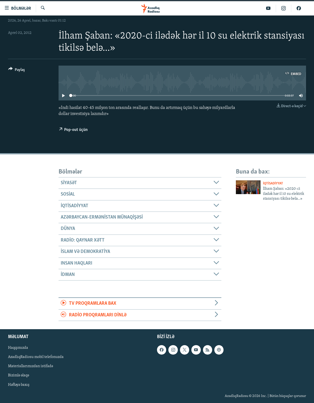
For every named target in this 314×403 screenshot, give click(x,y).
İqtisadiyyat (273, 183)
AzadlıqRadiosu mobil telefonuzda (36, 357)
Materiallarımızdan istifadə (30, 366)
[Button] (16, 71)
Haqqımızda (18, 348)
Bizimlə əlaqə (18, 375)
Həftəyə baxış (19, 385)
